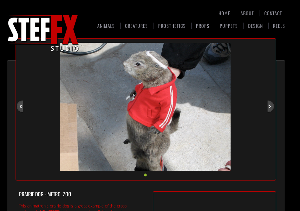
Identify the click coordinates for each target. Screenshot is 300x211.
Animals (106, 26)
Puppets (229, 26)
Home (224, 13)
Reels (279, 26)
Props (202, 26)
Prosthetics (172, 26)
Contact (273, 13)
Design (255, 26)
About (247, 13)
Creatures (136, 26)
